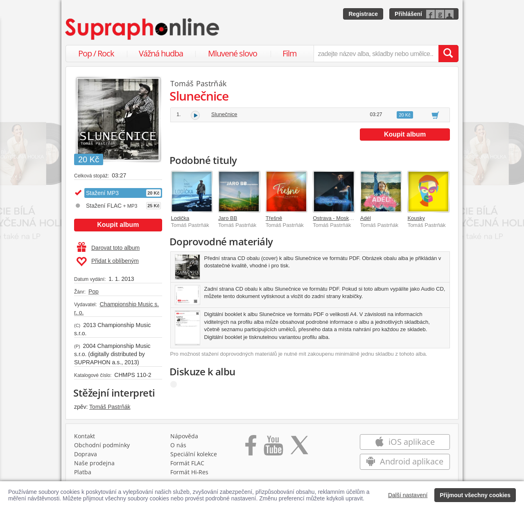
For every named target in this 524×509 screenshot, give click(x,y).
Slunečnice (224, 114)
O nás (178, 445)
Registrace (363, 14)
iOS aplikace (405, 441)
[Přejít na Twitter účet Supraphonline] (299, 448)
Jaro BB (227, 218)
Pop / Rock (96, 53)
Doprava (85, 454)
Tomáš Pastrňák (109, 407)
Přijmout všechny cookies (475, 495)
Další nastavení (408, 495)
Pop (93, 291)
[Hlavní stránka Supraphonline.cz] (143, 29)
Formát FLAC (187, 463)
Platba (82, 472)
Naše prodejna (94, 463)
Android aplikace (404, 461)
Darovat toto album (108, 248)
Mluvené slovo (232, 53)
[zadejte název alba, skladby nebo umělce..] (376, 53)
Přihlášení (408, 14)
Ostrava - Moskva (334, 218)
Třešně (274, 218)
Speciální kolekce (193, 454)
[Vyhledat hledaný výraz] (448, 53)
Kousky (416, 218)
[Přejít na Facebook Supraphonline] (250, 448)
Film (289, 53)
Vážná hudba (161, 53)
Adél (365, 218)
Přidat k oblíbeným (107, 262)
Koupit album (118, 224)
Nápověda (184, 436)
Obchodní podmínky (102, 445)
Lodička (180, 218)
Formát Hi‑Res (189, 472)
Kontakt (84, 436)
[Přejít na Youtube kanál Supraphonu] (273, 448)
